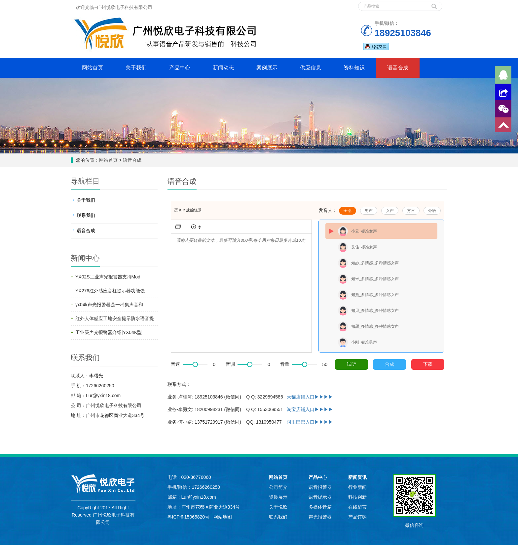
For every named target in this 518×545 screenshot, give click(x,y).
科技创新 (357, 497)
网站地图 (222, 517)
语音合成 (397, 67)
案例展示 (267, 67)
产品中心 (179, 67)
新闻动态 (223, 67)
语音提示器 (320, 497)
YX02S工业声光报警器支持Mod (107, 276)
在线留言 (357, 507)
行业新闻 (357, 487)
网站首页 (92, 67)
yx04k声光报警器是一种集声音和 (109, 304)
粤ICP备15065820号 (189, 517)
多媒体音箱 (320, 507)
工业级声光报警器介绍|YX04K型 (108, 332)
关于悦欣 (278, 507)
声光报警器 (320, 517)
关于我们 (136, 67)
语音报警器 (320, 487)
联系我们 (86, 215)
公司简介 (278, 487)
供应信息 (310, 67)
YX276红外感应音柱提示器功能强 (110, 290)
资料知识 (354, 67)
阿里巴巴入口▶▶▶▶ (310, 422)
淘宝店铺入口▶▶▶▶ (310, 409)
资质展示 (278, 497)
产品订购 (357, 517)
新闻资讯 (357, 477)
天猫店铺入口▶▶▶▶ (310, 396)
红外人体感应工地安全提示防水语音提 (114, 318)
